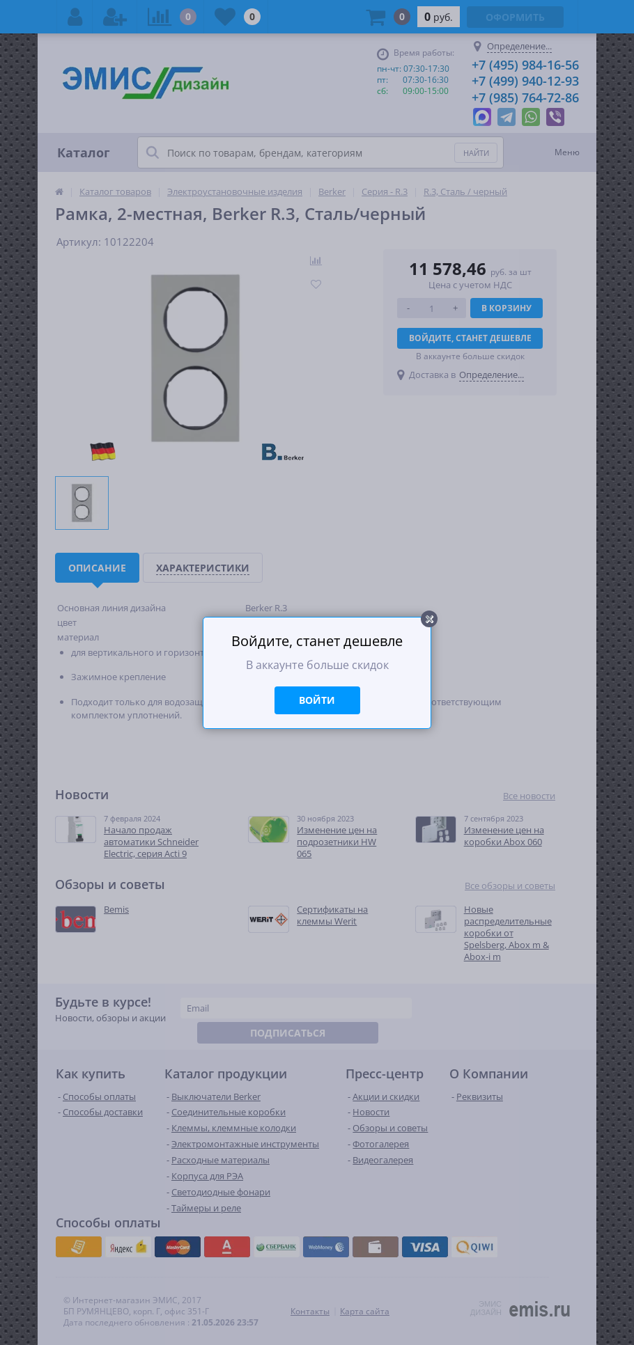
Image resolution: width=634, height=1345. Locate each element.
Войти (317, 700)
